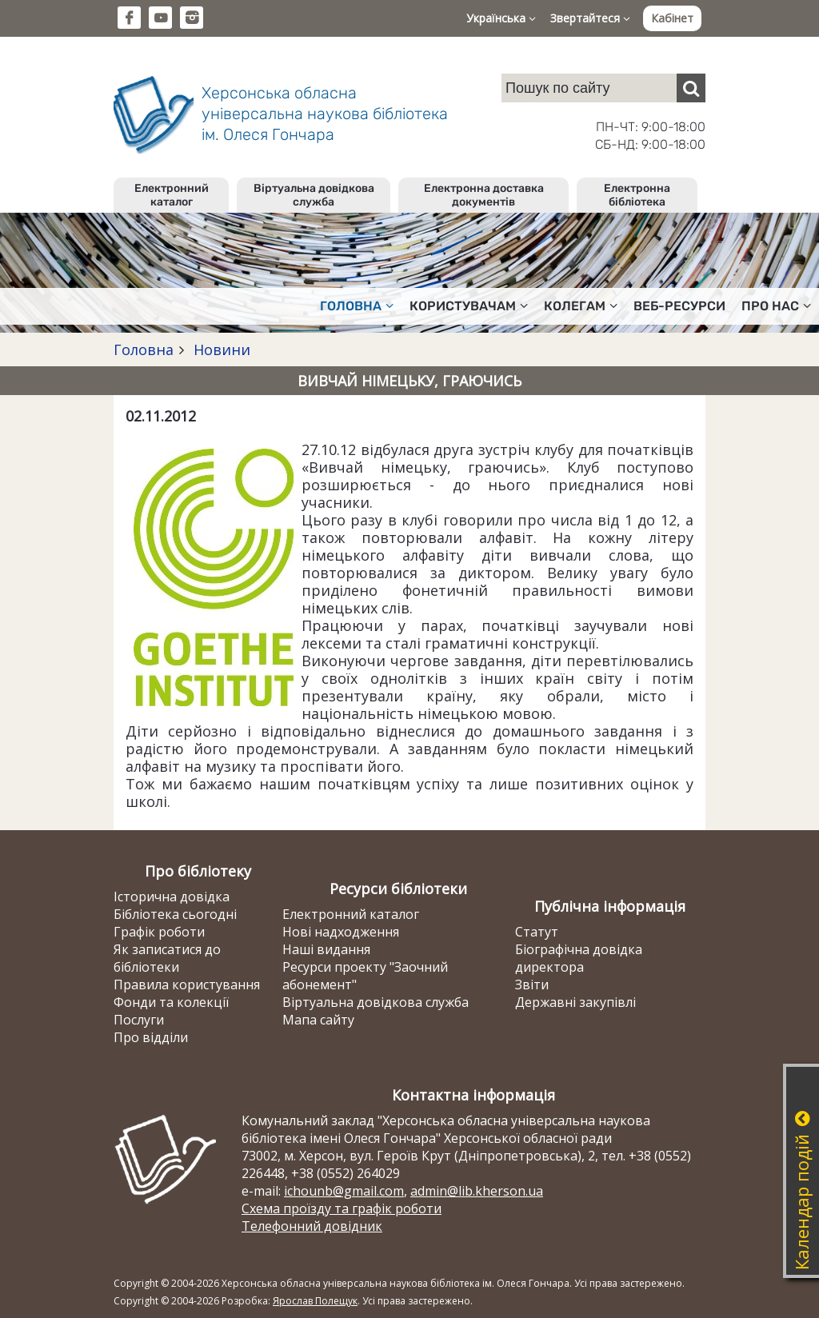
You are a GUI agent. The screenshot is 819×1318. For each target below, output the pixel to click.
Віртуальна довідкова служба (314, 195)
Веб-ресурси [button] (679, 306)
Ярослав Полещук (315, 1301)
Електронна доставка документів (484, 195)
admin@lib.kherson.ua (476, 1191)
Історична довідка (172, 896)
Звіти (532, 984)
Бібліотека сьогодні (175, 914)
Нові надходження (340, 932)
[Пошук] (691, 88)
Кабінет (672, 18)
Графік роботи (159, 932)
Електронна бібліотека (637, 195)
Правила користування (187, 984)
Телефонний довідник (312, 1226)
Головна (144, 349)
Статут (536, 932)
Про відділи (151, 1037)
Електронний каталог (171, 195)
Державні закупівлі (575, 1002)
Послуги (139, 1019)
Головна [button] (357, 306)
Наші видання (326, 949)
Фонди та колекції (171, 1002)
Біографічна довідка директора (578, 958)
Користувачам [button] (469, 306)
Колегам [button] (580, 306)
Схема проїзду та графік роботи (341, 1208)
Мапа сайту (318, 1019)
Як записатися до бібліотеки (167, 958)
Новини (220, 349)
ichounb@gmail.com (344, 1191)
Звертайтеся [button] (590, 18)
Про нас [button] (776, 306)
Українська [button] (501, 18)
